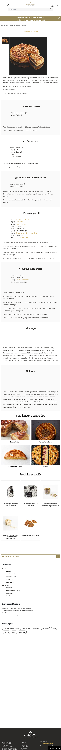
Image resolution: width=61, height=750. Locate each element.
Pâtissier (8, 579)
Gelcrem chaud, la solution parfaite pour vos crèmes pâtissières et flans (17, 610)
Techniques (9, 596)
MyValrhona (5, 745)
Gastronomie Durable (12, 590)
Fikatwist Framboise (6, 612)
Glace (54, 628)
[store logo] (30, 4)
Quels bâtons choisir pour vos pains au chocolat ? (12, 617)
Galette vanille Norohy (15, 466)
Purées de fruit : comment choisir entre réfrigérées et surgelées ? (16, 608)
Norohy (23, 743)
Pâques (25, 628)
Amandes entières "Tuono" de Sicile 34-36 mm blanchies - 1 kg (11, 536)
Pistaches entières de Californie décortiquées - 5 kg (50, 505)
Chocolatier (9, 574)
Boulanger (9, 582)
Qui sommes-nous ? (7, 742)
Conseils (8, 587)
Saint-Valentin (35, 628)
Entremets (45, 628)
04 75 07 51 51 (46, 744)
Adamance (24, 745)
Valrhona (23, 742)
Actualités (9, 593)
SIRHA (14, 632)
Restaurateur (10, 576)
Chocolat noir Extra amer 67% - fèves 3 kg (10, 504)
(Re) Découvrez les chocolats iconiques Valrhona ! (13, 614)
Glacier (8, 571)
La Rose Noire (24, 746)
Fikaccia (45, 466)
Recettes (4, 569)
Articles (4, 585)
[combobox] (30, 9)
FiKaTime (6, 632)
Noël (4, 628)
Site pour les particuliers (8, 746)
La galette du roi (15, 442)
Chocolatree (24, 748)
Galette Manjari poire (45, 442)
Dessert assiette (14, 628)
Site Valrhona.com (6, 743)
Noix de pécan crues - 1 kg (30, 535)
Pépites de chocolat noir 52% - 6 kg (30, 504)
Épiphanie (22, 632)
